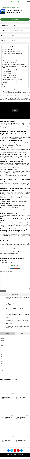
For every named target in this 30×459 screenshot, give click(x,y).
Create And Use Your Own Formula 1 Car (13, 58)
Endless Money (7, 71)
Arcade (2, 342)
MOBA (2, 356)
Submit (3, 292)
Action (7, 311)
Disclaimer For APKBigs (12, 457)
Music (2, 358)
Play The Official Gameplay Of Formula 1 (13, 53)
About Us (5, 457)
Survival (2, 374)
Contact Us (24, 457)
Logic (2, 353)
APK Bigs (7, 14)
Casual (2, 349)
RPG (1, 365)
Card (2, 346)
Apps (22, 335)
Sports (2, 369)
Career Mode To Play (8, 57)
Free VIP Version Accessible (10, 77)
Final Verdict (6, 84)
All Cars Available (8, 73)
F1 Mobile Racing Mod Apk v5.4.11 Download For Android (10, 7)
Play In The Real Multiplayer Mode (11, 55)
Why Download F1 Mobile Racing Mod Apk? (12, 79)
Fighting (2, 351)
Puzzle (2, 360)
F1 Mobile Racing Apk (7, 49)
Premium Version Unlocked (10, 75)
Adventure (3, 340)
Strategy (2, 372)
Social (7, 319)
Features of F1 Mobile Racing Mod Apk (11, 51)
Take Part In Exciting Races (10, 62)
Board (2, 344)
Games (7, 335)
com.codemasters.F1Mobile (17, 30)
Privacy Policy (19, 457)
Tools (7, 301)
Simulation (8, 306)
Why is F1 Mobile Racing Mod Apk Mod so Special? (14, 64)
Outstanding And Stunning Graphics (12, 60)
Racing (13, 40)
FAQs (4, 86)
